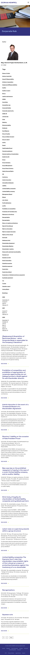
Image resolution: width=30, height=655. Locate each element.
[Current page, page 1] (3, 637)
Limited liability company (8, 191)
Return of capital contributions (10, 223)
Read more (4, 363)
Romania (26, 648)
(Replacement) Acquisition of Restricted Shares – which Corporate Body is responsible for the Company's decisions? (15, 339)
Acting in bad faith (7, 76)
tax (3, 280)
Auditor (4, 87)
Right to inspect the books (9, 231)
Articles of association (7, 82)
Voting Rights (5, 289)
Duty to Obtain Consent (8, 136)
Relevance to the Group (8, 214)
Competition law (6, 105)
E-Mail (4, 65)
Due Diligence (5, 131)
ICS (3, 174)
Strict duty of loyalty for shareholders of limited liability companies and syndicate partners (15, 499)
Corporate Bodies (6, 108)
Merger (4, 197)
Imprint (23, 653)
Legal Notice (18, 653)
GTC (6, 653)
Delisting (4, 122)
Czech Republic (14, 648)
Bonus (4, 93)
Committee (5, 102)
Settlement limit (6, 240)
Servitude (4, 237)
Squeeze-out (5, 254)
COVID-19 (4, 113)
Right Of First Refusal (7, 226)
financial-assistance (7, 151)
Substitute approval (7, 266)
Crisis (3, 119)
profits (4, 205)
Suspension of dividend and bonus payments (13, 275)
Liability (4, 185)
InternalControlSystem (8, 182)
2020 (3, 317)
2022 (3, 297)
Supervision (5, 269)
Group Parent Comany (7, 168)
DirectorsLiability (6, 125)
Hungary (21, 648)
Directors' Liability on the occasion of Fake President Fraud (15, 437)
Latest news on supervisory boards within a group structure (15, 530)
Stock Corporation (6, 260)
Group (3, 159)
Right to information (7, 228)
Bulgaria (8, 648)
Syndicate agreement (7, 277)
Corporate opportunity (8, 111)
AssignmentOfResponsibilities (9, 85)
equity (4, 142)
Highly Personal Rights (7, 171)
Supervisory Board (7, 272)
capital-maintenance (7, 96)
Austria (3, 648)
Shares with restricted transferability (11, 252)
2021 (3, 308)
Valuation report (6, 286)
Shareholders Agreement (8, 243)
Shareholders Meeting (7, 246)
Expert (4, 145)
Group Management (7, 165)
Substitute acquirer (7, 263)
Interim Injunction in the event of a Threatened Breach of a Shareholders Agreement (15, 407)
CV (1, 65)
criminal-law (5, 116)
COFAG (4, 99)
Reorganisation (6, 217)
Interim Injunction (6, 180)
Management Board (7, 194)
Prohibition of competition (9, 208)
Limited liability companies (9, 188)
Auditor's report (6, 90)
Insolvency (5, 177)
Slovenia (19, 649)
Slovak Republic (12, 649)
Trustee (4, 283)
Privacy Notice (11, 653)
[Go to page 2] (7, 637)
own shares (5, 200)
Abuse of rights (6, 73)
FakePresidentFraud (7, 148)
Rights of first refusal (7, 234)
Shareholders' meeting (8, 249)
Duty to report (6, 139)
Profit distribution (6, 203)
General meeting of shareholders (10, 154)
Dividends (4, 128)
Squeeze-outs (7, 615)
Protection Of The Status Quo (9, 211)
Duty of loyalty (6, 134)
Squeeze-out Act (6, 257)
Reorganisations (8, 590)
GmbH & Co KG (5, 157)
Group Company (6, 162)
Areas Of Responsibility (8, 79)
